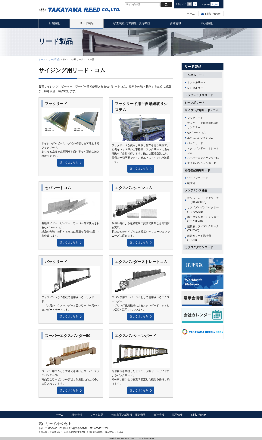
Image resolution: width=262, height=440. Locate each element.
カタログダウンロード (199, 247)
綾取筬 (191, 183)
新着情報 (54, 23)
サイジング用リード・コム (202, 110)
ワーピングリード (197, 177)
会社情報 (175, 23)
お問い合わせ (210, 13)
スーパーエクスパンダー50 (203, 157)
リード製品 (87, 23)
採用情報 (207, 23)
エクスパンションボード (201, 163)
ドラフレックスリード (199, 95)
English (214, 4)
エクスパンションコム (200, 137)
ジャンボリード (194, 102)
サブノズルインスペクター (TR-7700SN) (203, 209)
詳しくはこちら (71, 162)
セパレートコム (196, 132)
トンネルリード (194, 75)
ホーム (191, 13)
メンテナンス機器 (196, 190)
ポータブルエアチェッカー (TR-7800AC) (203, 219)
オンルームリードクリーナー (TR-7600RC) (203, 200)
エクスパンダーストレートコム (203, 150)
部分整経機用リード (197, 170)
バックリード (195, 143)
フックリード (195, 117)
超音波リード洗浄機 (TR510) (199, 237)
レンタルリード (196, 87)
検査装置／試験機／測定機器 (131, 23)
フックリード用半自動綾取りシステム (203, 125)
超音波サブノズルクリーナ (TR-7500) (203, 228)
